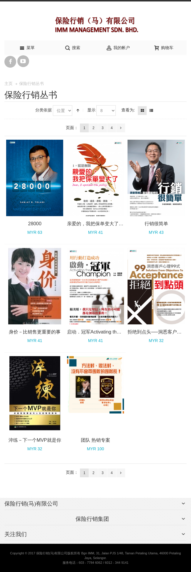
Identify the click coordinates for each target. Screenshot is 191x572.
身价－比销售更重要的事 (35, 331)
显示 (91, 110)
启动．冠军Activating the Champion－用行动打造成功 (123, 331)
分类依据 (43, 110)
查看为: (128, 110)
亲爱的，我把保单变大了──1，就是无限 (109, 223)
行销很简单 (156, 223)
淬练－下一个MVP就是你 (35, 440)
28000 (34, 223)
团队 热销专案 (95, 440)
